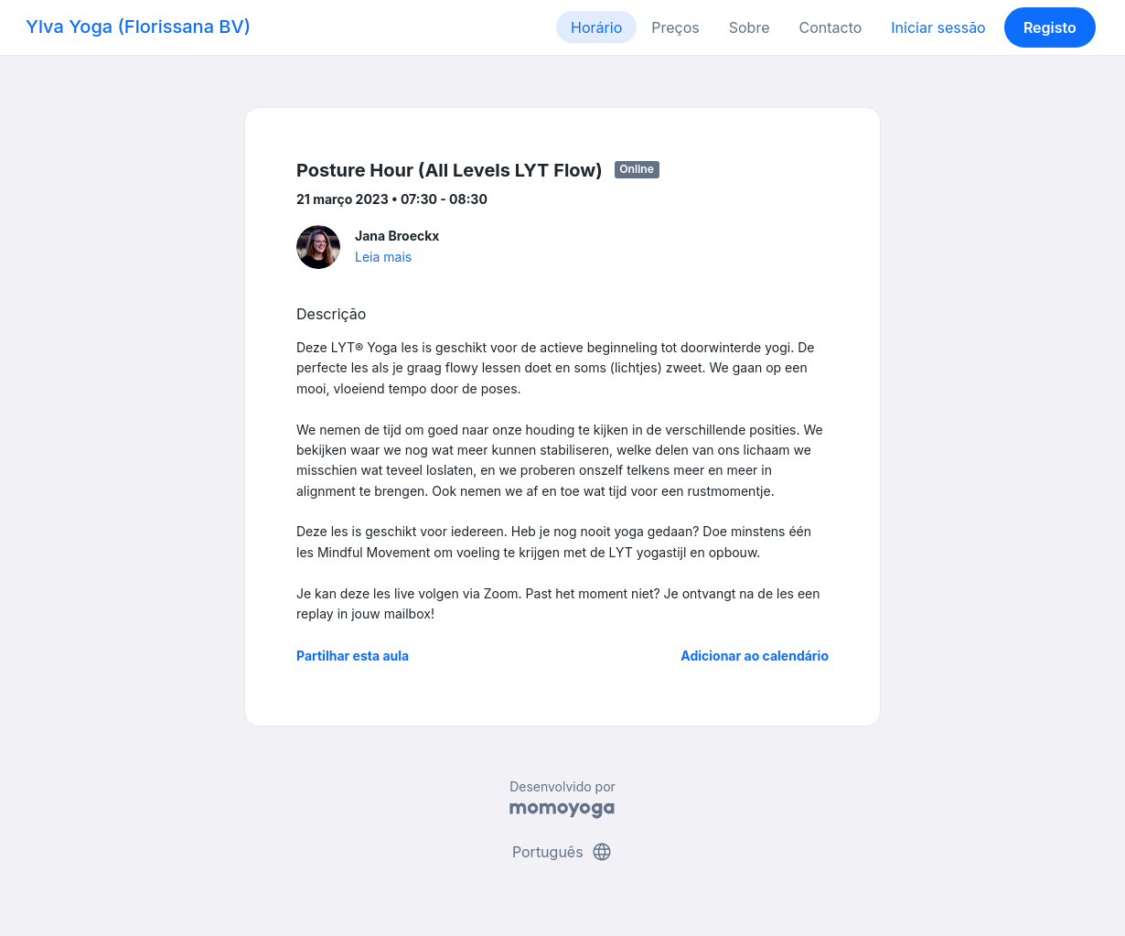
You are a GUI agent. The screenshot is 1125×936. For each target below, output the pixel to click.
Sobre (749, 27)
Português (562, 852)
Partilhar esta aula (352, 655)
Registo (1050, 27)
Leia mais (383, 256)
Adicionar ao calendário (754, 655)
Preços (675, 27)
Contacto (830, 27)
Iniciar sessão (938, 27)
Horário (596, 27)
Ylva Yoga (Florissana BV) (138, 27)
